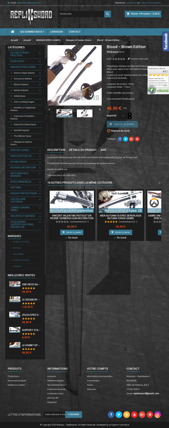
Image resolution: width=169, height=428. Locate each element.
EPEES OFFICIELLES (21, 156)
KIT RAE (17, 248)
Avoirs (90, 385)
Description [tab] (56, 150)
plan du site (53, 398)
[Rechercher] (84, 14)
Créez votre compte (150, 3)
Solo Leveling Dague (24, 102)
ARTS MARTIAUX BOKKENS (19, 174)
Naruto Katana (21, 90)
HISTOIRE (15, 188)
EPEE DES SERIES (19, 150)
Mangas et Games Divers (21, 143)
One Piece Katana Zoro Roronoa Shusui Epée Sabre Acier (31, 284)
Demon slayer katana (24, 73)
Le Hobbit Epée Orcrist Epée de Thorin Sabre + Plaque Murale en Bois (31, 345)
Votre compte (97, 368)
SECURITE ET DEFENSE (22, 216)
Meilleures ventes (16, 385)
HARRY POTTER (21, 242)
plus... (166, 85)
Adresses (91, 389)
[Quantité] (123, 116)
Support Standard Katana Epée (31, 330)
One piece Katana (23, 79)
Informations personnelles (99, 376)
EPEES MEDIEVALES (20, 182)
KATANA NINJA (18, 162)
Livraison (56, 32)
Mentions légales (55, 381)
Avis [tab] (103, 150)
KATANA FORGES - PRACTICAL (20, 54)
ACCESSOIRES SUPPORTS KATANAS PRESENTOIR (22, 224)
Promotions (13, 376)
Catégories (16, 47)
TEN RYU (17, 266)
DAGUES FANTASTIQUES (23, 194)
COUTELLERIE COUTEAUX (17, 200)
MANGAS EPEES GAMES (23, 67)
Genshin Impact (21, 130)
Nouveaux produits (17, 381)
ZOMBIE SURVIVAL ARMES (20, 209)
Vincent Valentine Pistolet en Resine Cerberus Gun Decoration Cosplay (71, 218)
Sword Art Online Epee (25, 125)
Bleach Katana (21, 85)
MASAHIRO (18, 254)
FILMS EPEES (17, 61)
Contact (133, 368)
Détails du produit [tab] (83, 150)
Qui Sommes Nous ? (32, 32)
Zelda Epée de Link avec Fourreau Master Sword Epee (31, 315)
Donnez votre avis (139, 59)
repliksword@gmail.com (29, 3)
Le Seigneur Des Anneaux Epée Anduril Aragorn (31, 300)
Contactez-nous (55, 394)
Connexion (131, 3)
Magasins (52, 402)
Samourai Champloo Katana (22, 117)
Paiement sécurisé (56, 389)
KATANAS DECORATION (23, 168)
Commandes (93, 381)
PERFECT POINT (21, 260)
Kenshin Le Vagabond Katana (22, 109)
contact (75, 32)
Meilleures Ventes (21, 275)
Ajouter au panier (121, 124)
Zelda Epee (19, 96)
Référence (112, 52)
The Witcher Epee (22, 136)
